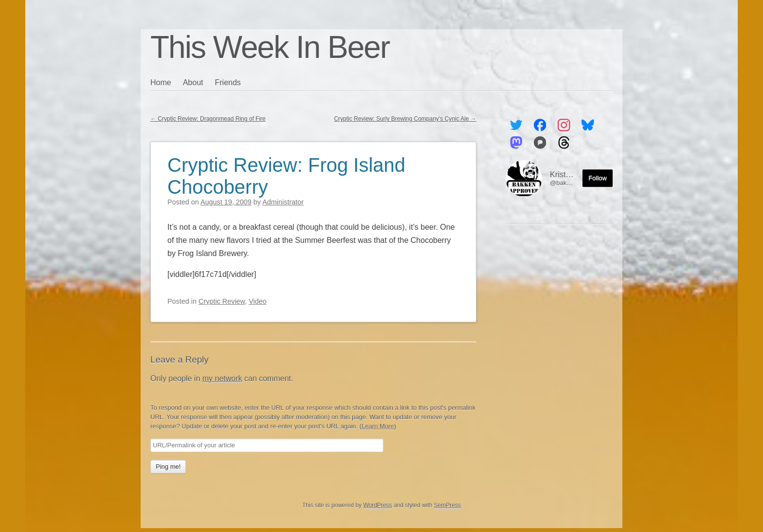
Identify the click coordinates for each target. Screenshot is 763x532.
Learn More (378, 426)
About (193, 82)
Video (258, 301)
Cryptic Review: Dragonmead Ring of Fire (208, 118)
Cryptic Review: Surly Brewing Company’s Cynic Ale (405, 118)
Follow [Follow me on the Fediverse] (597, 178)
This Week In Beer (269, 47)
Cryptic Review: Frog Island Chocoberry (286, 176)
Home (160, 82)
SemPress (447, 505)
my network (222, 378)
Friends (228, 82)
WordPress (377, 505)
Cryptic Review (222, 301)
